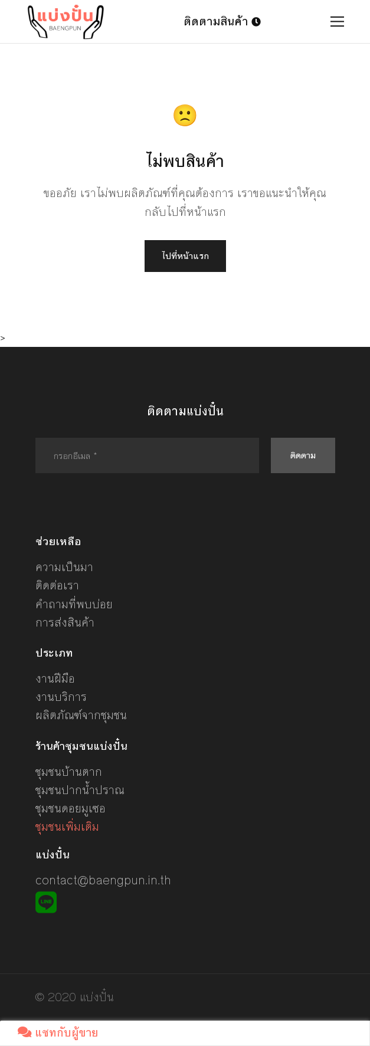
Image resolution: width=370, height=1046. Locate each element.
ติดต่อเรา (57, 585)
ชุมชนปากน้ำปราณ (80, 790)
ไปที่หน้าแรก (185, 256)
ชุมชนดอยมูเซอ (70, 808)
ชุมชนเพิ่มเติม (67, 826)
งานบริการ (61, 697)
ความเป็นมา (64, 567)
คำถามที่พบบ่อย (74, 604)
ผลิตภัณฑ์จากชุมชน (81, 715)
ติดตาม (303, 455)
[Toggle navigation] (337, 21)
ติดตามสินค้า (222, 21)
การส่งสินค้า (64, 622)
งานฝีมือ (55, 678)
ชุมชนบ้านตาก (68, 772)
